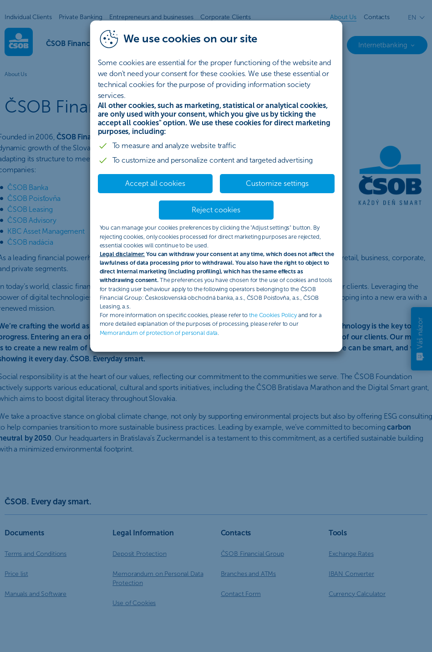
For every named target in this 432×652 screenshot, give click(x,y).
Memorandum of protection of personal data (159, 332)
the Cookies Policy (273, 315)
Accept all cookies (155, 183)
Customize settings (277, 183)
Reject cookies (216, 209)
